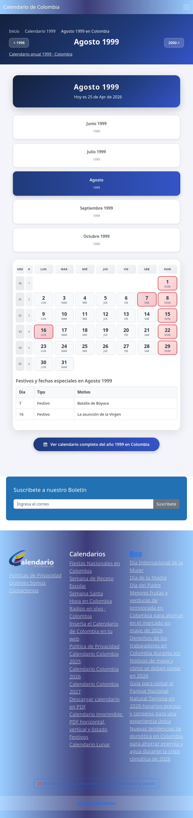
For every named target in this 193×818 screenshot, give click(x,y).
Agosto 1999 (96, 41)
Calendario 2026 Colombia (96, 803)
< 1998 (19, 42)
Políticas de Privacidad (35, 575)
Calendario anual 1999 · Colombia (40, 54)
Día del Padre (145, 585)
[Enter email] (84, 504)
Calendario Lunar (89, 744)
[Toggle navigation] (186, 7)
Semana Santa (86, 593)
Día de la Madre (148, 577)
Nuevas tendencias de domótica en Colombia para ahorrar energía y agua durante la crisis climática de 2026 (156, 743)
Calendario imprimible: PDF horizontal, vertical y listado (96, 722)
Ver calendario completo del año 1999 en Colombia (96, 444)
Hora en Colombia (90, 601)
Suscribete (166, 504)
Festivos (78, 736)
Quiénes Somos (27, 582)
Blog (136, 553)
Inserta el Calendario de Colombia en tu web (93, 631)
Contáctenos (24, 590)
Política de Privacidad (94, 646)
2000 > (174, 42)
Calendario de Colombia (31, 7)
